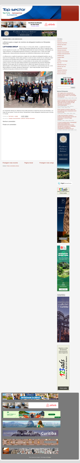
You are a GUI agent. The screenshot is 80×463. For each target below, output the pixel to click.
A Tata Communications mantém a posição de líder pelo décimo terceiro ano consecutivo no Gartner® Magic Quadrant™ (67, 117)
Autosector (59, 68)
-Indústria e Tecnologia (62, 61)
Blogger (49, 457)
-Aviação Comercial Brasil (63, 51)
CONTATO (59, 41)
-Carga (58, 59)
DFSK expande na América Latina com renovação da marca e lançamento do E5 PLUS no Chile (67, 111)
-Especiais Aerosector (62, 48)
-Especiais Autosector (62, 70)
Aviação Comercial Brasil (14, 118)
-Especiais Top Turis (61, 64)
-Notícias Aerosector (61, 50)
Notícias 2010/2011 (61, 73)
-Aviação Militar (60, 57)
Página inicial (28, 163)
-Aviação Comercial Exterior (63, 53)
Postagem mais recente (10, 163)
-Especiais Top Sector (62, 42)
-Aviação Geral (60, 55)
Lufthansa (23, 118)
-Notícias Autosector (61, 71)
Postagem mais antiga (46, 163)
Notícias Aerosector (30, 118)
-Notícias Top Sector (61, 44)
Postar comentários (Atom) (13, 165)
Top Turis (59, 62)
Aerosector (59, 46)
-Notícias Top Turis (61, 66)
